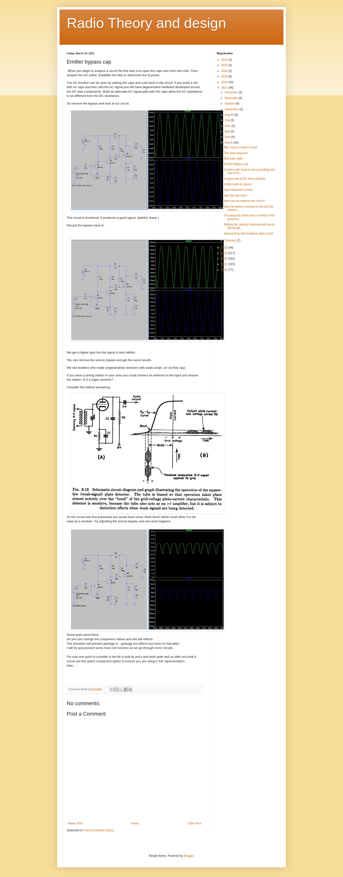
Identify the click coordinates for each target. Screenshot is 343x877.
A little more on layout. (238, 184)
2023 (224, 76)
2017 (224, 264)
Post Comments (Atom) (99, 830)
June (228, 126)
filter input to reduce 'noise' (241, 147)
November (232, 98)
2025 (224, 65)
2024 (224, 71)
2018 (224, 258)
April (228, 137)
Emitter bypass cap (236, 164)
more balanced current (238, 189)
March (229, 142)
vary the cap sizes (235, 195)
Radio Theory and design (146, 23)
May (228, 131)
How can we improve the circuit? (244, 201)
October (230, 103)
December (232, 92)
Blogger (188, 855)
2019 (224, 253)
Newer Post (75, 823)
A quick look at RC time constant (244, 178)
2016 (224, 269)
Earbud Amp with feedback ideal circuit (248, 233)
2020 (224, 247)
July (228, 120)
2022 (224, 82)
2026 (224, 59)
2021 (224, 87)
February (231, 240)
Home (135, 823)
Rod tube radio (233, 158)
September (232, 109)
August (229, 114)
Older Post (194, 823)
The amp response (236, 153)
